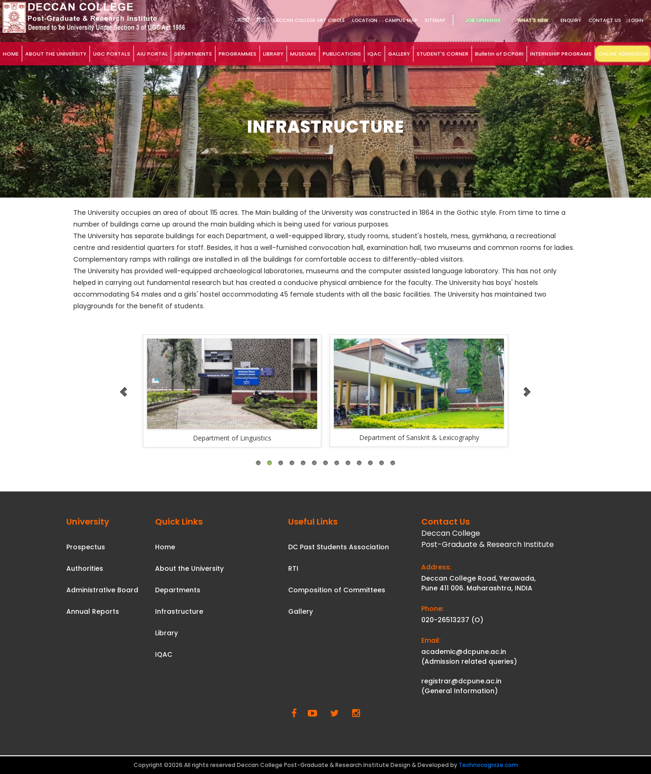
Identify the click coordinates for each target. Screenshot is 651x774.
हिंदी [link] (261, 20)
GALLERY (399, 53)
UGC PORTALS (111, 53)
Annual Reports (92, 611)
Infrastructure (179, 611)
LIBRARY (273, 53)
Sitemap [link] (435, 20)
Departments (177, 590)
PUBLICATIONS (342, 53)
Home (165, 547)
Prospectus (85, 547)
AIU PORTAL (152, 53)
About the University (189, 568)
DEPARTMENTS (193, 53)
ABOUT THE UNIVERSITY (55, 53)
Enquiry (570, 20)
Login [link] (636, 20)
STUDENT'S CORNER (442, 53)
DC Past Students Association (338, 547)
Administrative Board (102, 590)
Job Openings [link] (483, 20)
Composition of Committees (336, 590)
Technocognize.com (488, 765)
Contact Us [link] (604, 20)
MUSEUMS (303, 53)
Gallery (300, 611)
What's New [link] (532, 20)
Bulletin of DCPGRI (499, 53)
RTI (293, 568)
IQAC (375, 53)
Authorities (84, 568)
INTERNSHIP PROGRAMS (561, 53)
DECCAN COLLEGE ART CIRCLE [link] (309, 20)
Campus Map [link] (401, 20)
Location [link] (364, 20)
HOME (11, 53)
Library (166, 633)
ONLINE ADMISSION (623, 53)
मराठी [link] (243, 20)
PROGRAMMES (237, 53)
